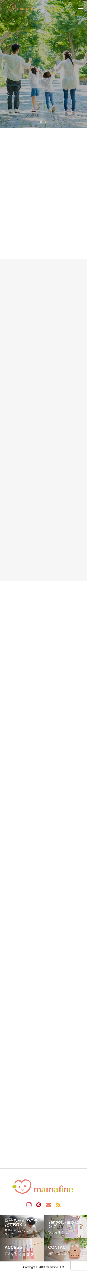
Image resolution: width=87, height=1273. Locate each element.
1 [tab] (41, 122)
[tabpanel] (43, 64)
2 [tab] (46, 122)
